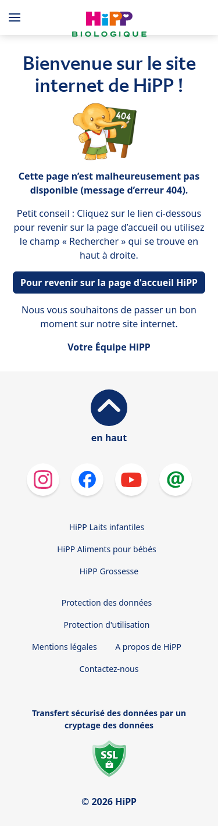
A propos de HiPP (148, 646)
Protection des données (107, 602)
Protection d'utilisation (107, 624)
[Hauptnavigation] (17, 17)
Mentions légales (64, 646)
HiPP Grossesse (109, 571)
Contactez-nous (109, 668)
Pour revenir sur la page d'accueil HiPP (109, 282)
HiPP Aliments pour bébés (106, 549)
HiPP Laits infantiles (106, 526)
